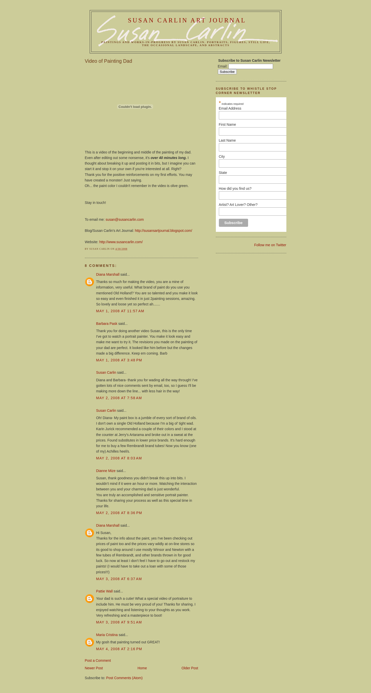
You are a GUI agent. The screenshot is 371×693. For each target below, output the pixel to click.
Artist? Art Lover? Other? (238, 205)
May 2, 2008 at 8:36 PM (119, 513)
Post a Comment (98, 660)
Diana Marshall (108, 274)
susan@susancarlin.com (125, 219)
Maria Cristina (107, 635)
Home (142, 668)
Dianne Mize (106, 471)
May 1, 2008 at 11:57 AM (120, 311)
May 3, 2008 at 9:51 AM (119, 622)
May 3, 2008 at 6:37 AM (119, 579)
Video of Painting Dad (108, 61)
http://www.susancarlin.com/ (121, 242)
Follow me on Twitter (270, 245)
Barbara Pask (106, 324)
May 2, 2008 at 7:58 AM (119, 398)
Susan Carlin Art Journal (187, 20)
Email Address (264, 108)
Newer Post (94, 668)
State (223, 173)
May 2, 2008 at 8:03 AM (119, 458)
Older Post (190, 668)
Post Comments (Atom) (124, 678)
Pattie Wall (104, 591)
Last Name (227, 140)
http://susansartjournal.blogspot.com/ (163, 231)
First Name (264, 124)
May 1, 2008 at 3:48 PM (119, 360)
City (222, 156)
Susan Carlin (106, 372)
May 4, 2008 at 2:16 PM (119, 649)
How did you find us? (235, 188)
